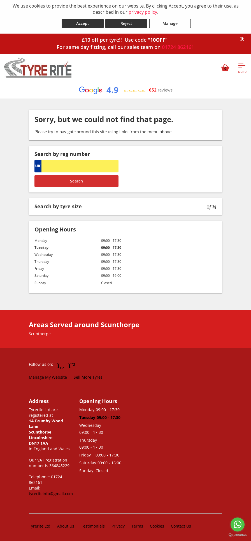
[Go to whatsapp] (238, 524)
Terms (137, 525)
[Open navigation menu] (242, 66)
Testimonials (93, 525)
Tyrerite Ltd (39, 525)
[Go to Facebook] (60, 364)
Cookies (157, 525)
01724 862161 (178, 46)
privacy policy (143, 12)
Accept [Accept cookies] (82, 22)
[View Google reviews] (125, 89)
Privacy (118, 525)
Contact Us (181, 525)
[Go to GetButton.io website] (238, 535)
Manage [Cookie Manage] (170, 22)
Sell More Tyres (88, 376)
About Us (65, 525)
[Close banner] (244, 38)
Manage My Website (48, 376)
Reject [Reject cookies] (126, 22)
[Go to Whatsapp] (72, 364)
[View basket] (225, 66)
